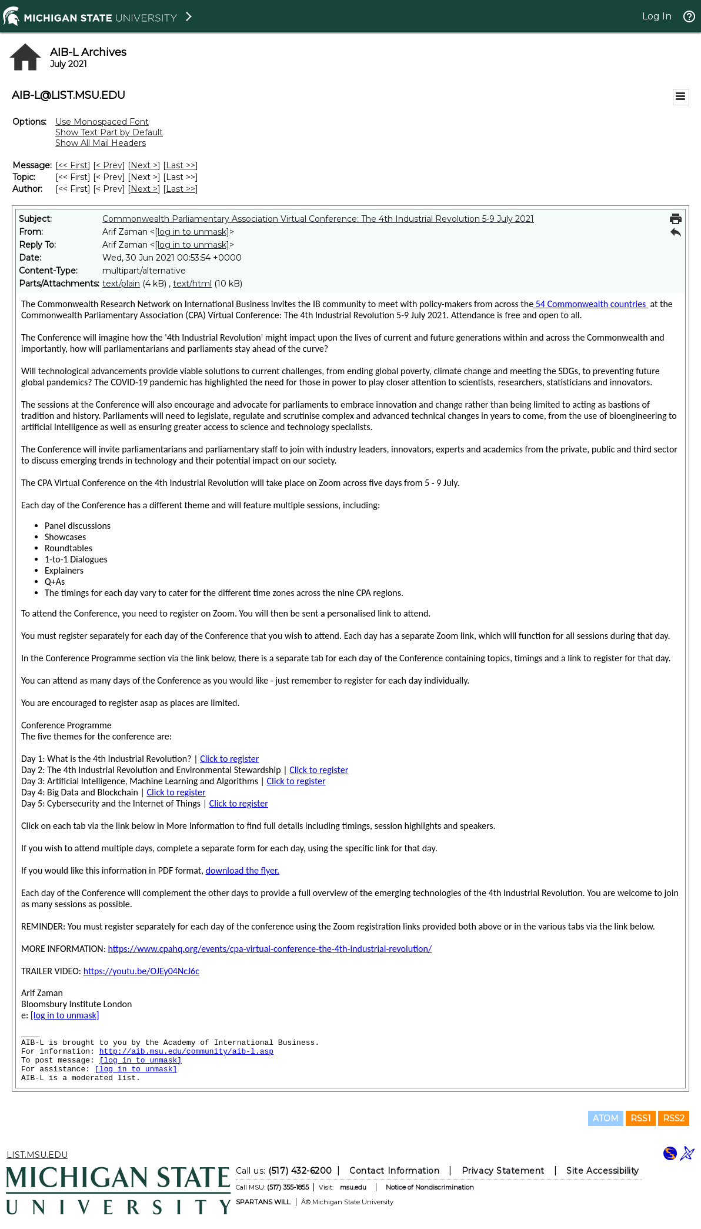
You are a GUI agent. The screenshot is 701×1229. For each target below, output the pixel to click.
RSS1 (640, 1118)
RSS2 (674, 1118)
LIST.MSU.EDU (37, 1155)
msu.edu (353, 1187)
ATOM (606, 1118)
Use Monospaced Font (102, 121)
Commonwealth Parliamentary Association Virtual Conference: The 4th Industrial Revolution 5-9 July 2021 (318, 219)
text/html (192, 283)
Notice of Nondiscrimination (430, 1187)
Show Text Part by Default (109, 132)
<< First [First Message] (73, 165)
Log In (657, 16)
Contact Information (394, 1170)
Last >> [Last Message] (180, 165)
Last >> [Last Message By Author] (180, 189)
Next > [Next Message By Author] (144, 189)
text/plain (121, 283)
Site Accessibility (602, 1170)
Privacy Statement (503, 1170)
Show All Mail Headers (100, 143)
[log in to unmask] (192, 232)
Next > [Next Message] (144, 165)
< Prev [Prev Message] (109, 165)
